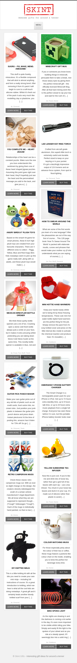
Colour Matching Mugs (56, 542)
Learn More (13, 110)
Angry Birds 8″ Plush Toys (21, 232)
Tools (58, 178)
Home (56, 101)
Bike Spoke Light (56, 611)
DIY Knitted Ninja (21, 568)
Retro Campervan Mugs (21, 474)
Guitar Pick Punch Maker (20, 394)
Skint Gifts (20, 656)
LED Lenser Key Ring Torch (56, 144)
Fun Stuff (52, 261)
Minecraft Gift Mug (56, 66)
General (16, 106)
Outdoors (52, 342)
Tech (50, 425)
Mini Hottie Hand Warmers (56, 305)
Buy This (28, 110)
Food (51, 101)
